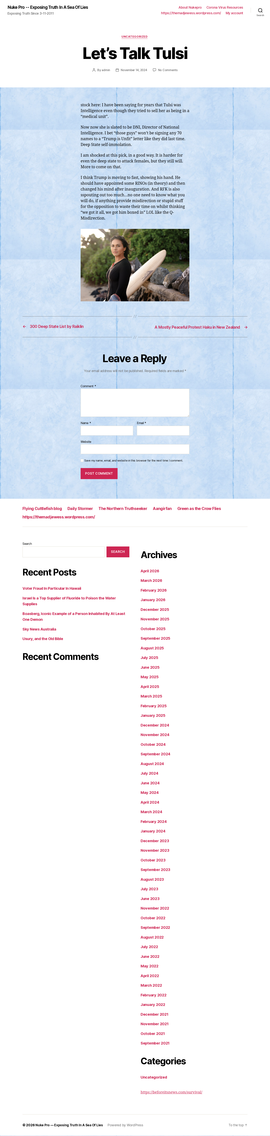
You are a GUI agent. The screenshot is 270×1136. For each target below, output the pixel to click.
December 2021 (156, 1014)
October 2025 (154, 629)
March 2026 (152, 581)
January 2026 (154, 600)
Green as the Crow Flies (218, 508)
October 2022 (154, 918)
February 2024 (154, 822)
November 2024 (156, 735)
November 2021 (156, 1024)
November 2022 (156, 908)
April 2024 (150, 802)
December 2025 (156, 609)
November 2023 (156, 851)
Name (86, 423)
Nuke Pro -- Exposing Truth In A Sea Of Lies (51, 7)
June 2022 (151, 956)
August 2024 (153, 764)
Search (27, 544)
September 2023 (156, 870)
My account (234, 13)
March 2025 (152, 696)
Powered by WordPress (127, 1125)
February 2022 (154, 995)
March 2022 (152, 985)
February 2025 (154, 706)
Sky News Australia (40, 629)
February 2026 (154, 590)
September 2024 (156, 754)
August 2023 (153, 879)
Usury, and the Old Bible (44, 639)
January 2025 (153, 716)
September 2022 (156, 928)
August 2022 (153, 937)
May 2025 (150, 677)
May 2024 (150, 793)
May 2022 (150, 966)
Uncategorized (135, 37)
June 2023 (151, 899)
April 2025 (150, 687)
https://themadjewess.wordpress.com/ (191, 13)
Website (86, 442)
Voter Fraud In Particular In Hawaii (53, 589)
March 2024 (152, 812)
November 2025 (156, 619)
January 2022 (153, 1005)
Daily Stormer (86, 508)
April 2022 (150, 976)
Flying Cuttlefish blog (44, 508)
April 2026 (150, 571)
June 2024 (151, 783)
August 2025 (153, 648)
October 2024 (154, 744)
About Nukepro (190, 8)
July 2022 (150, 947)
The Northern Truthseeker (133, 508)
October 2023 (154, 860)
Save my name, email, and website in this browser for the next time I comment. (133, 461)
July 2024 (150, 773)
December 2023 (156, 841)
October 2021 (153, 1034)
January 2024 (154, 831)
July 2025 (150, 658)
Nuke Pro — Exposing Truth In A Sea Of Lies (70, 1125)
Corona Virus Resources (224, 8)
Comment (88, 386)
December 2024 (156, 725)
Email (141, 423)
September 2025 (156, 638)
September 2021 (156, 1043)
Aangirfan (177, 508)
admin (105, 71)
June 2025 (151, 667)
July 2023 (150, 889)
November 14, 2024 (134, 71)
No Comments (168, 71)
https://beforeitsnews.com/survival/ (173, 1092)
